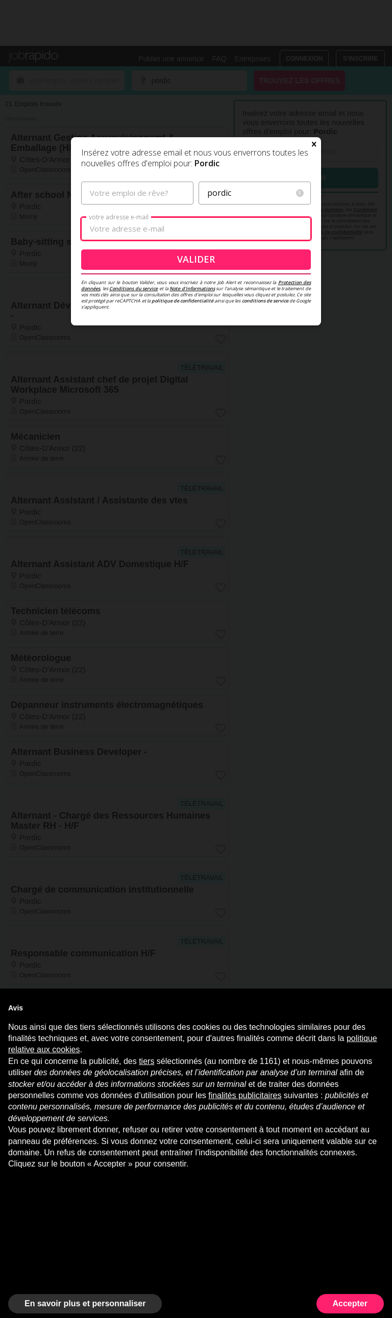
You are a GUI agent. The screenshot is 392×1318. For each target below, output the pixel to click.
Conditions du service (133, 288)
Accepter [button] (350, 1303)
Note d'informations (192, 288)
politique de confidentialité (182, 300)
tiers (146, 1061)
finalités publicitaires (244, 1095)
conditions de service (265, 300)
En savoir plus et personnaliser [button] (84, 1303)
